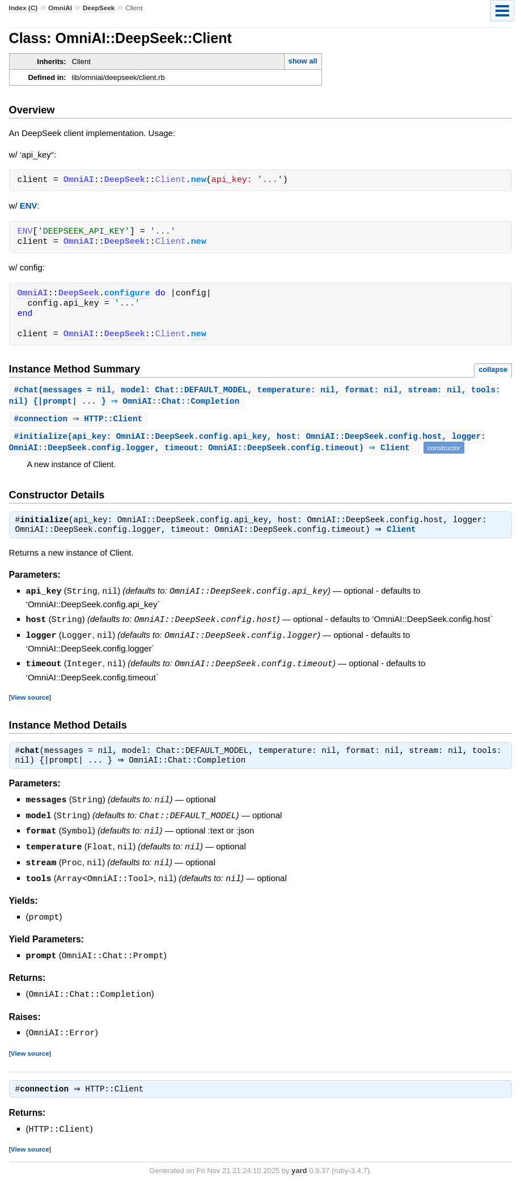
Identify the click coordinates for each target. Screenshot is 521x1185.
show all (302, 61)
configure (127, 293)
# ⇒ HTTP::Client (80, 420)
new (198, 180)
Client (403, 533)
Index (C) (23, 8)
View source (30, 698)
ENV (28, 205)
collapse (492, 369)
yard (299, 1167)
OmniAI (60, 8)
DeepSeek (99, 8)
